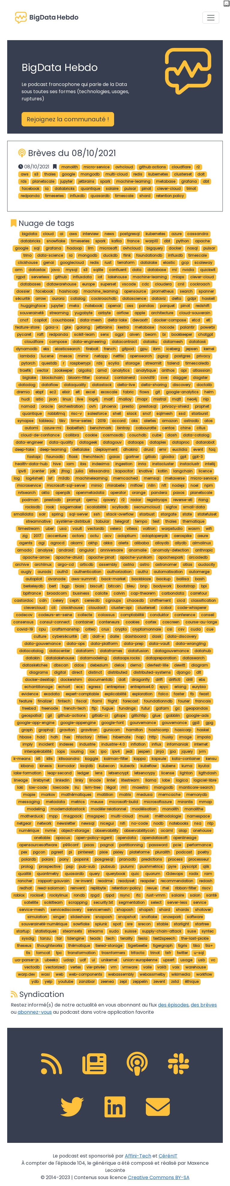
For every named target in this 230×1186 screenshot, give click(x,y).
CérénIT (168, 1155)
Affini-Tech (138, 1155)
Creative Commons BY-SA (159, 1177)
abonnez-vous (35, 1012)
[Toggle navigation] (210, 18)
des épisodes (173, 1004)
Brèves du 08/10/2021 (72, 153)
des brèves (204, 1004)
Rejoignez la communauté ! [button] (68, 119)
